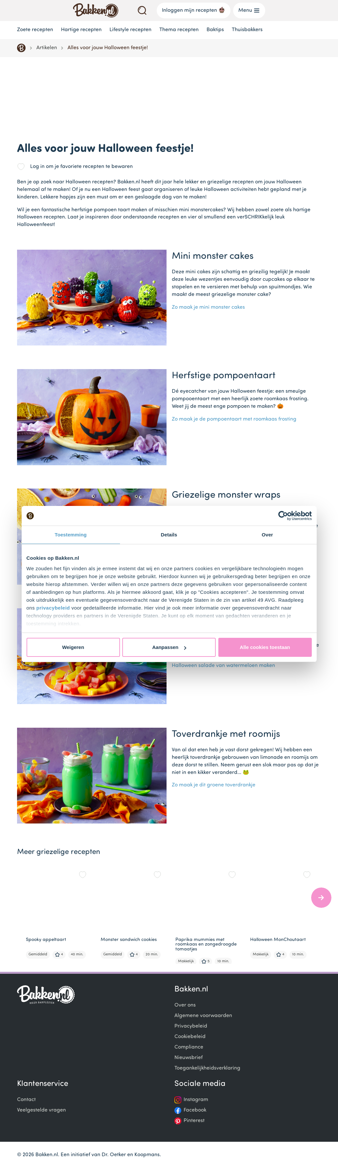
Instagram (196, 1099)
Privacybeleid (190, 1026)
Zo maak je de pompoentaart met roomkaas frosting (234, 419)
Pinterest (194, 1120)
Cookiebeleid (190, 1036)
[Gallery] (171, 913)
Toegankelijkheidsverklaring (207, 1068)
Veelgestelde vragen (41, 1110)
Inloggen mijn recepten (193, 10)
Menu (249, 10)
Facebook (195, 1110)
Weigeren (73, 647)
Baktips (215, 29)
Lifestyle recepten (130, 29)
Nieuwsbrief (188, 1057)
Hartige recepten (81, 29)
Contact (26, 1099)
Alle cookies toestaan (265, 647)
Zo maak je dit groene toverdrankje (213, 785)
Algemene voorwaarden (203, 1015)
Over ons (185, 1005)
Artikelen (46, 48)
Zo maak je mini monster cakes (208, 307)
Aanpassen (169, 647)
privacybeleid (53, 608)
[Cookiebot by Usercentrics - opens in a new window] (283, 516)
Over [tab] (267, 534)
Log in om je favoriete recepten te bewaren (81, 166)
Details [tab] (169, 534)
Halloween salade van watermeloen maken (223, 665)
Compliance (188, 1047)
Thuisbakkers (247, 29)
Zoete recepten (35, 29)
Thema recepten (179, 29)
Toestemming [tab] (71, 534)
